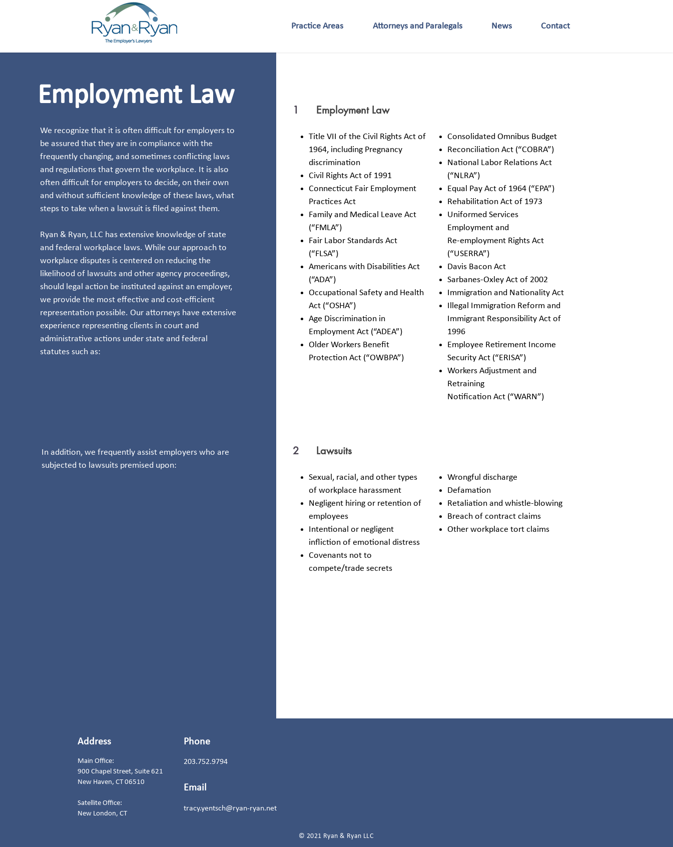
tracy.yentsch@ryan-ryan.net (230, 808)
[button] (317, 26)
